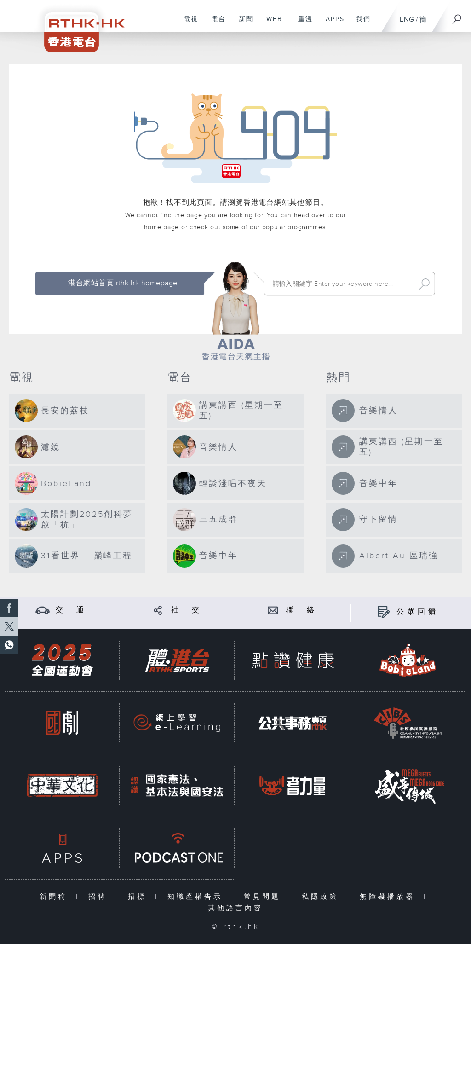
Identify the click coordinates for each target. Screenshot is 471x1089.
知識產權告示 (197, 897)
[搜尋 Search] (341, 284)
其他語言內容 (235, 908)
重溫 (302, 24)
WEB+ (273, 24)
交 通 (71, 610)
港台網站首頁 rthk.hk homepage (122, 283)
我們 (360, 24)
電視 (187, 24)
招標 (139, 897)
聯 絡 (301, 610)
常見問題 (264, 897)
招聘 (99, 897)
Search (424, 284)
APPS (332, 24)
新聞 (242, 24)
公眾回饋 (417, 612)
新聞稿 (55, 897)
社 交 (186, 610)
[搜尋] (457, 16)
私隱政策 (322, 897)
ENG (407, 19)
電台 (215, 24)
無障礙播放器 (389, 897)
